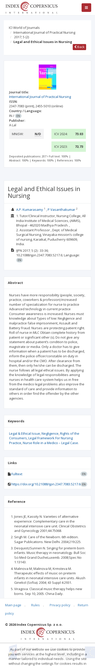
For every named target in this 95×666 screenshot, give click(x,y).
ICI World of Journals (24, 27)
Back (79, 47)
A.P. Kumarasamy (29, 209)
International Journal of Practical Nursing (44, 32)
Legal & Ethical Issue (24, 433)
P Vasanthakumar (61, 209)
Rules (35, 605)
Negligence (50, 433)
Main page (13, 605)
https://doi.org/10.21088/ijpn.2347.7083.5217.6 (46, 484)
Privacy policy (60, 605)
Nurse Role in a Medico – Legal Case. (51, 443)
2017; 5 (21, 37)
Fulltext (16, 474)
